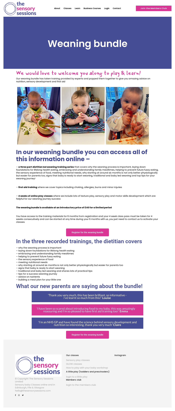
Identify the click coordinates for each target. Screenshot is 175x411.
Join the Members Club (154, 8)
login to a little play (76, 374)
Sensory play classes (78, 358)
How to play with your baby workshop (87, 365)
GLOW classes (74, 362)
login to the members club (81, 383)
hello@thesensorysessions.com (33, 388)
